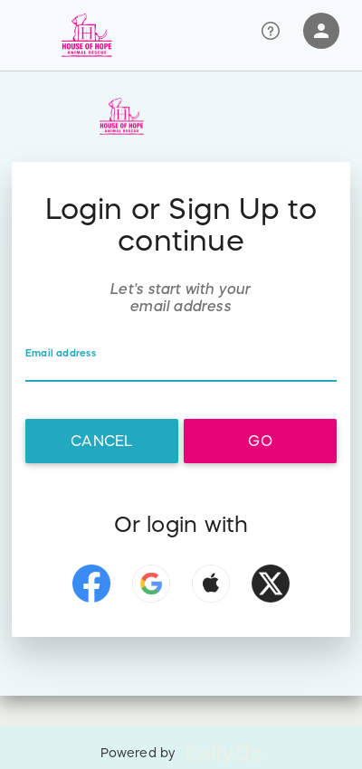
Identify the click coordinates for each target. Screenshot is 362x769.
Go (260, 440)
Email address (60, 353)
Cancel (101, 440)
